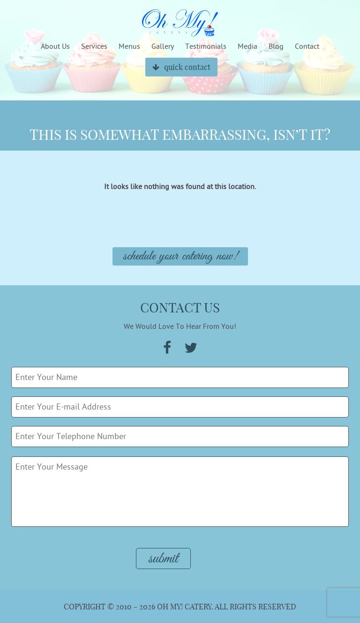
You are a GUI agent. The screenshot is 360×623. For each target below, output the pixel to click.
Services (94, 46)
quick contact (181, 67)
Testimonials (205, 46)
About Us (55, 46)
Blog (276, 46)
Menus (129, 46)
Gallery (162, 46)
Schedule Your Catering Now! (180, 256)
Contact (307, 46)
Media (247, 46)
